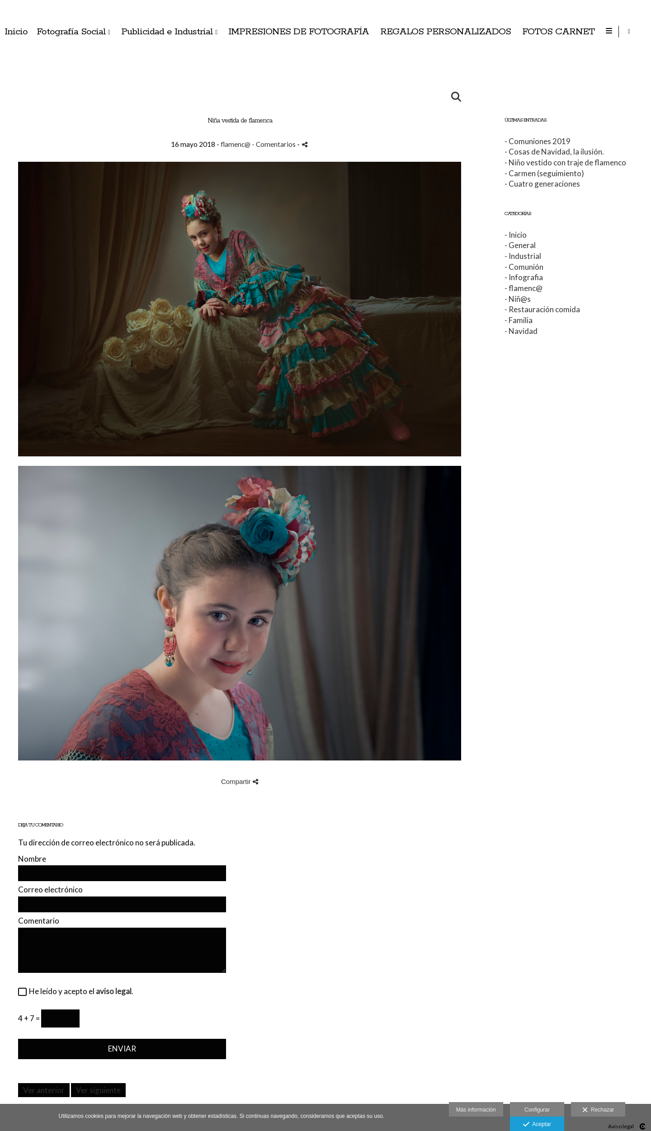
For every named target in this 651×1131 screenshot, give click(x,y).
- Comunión (524, 267)
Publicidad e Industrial (398, 32)
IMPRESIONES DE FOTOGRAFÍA (529, 32)
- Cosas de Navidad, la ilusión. (554, 151)
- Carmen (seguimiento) (544, 173)
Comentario (38, 921)
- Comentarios (274, 144)
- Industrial (523, 256)
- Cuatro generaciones (542, 183)
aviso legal (114, 991)
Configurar (537, 1110)
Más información (476, 1110)
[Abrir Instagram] (636, 31)
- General (520, 245)
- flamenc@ (523, 288)
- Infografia (524, 277)
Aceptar (537, 1124)
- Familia (519, 320)
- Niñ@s (518, 299)
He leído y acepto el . (79, 991)
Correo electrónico (50, 890)
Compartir (239, 781)
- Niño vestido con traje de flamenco (565, 162)
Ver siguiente (98, 1090)
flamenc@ (235, 144)
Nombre (32, 859)
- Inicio (516, 234)
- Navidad (521, 331)
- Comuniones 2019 (538, 141)
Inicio (247, 32)
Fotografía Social (302, 32)
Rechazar (598, 1110)
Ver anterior (44, 1090)
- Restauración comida (542, 309)
